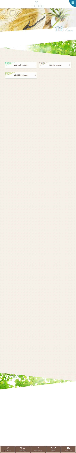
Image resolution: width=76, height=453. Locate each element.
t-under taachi (55, 67)
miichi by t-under (21, 77)
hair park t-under (21, 67)
